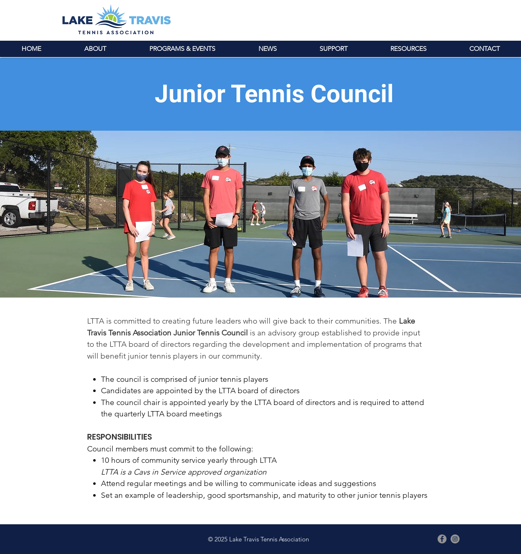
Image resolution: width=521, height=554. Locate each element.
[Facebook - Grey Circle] (442, 538)
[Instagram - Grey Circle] (455, 538)
